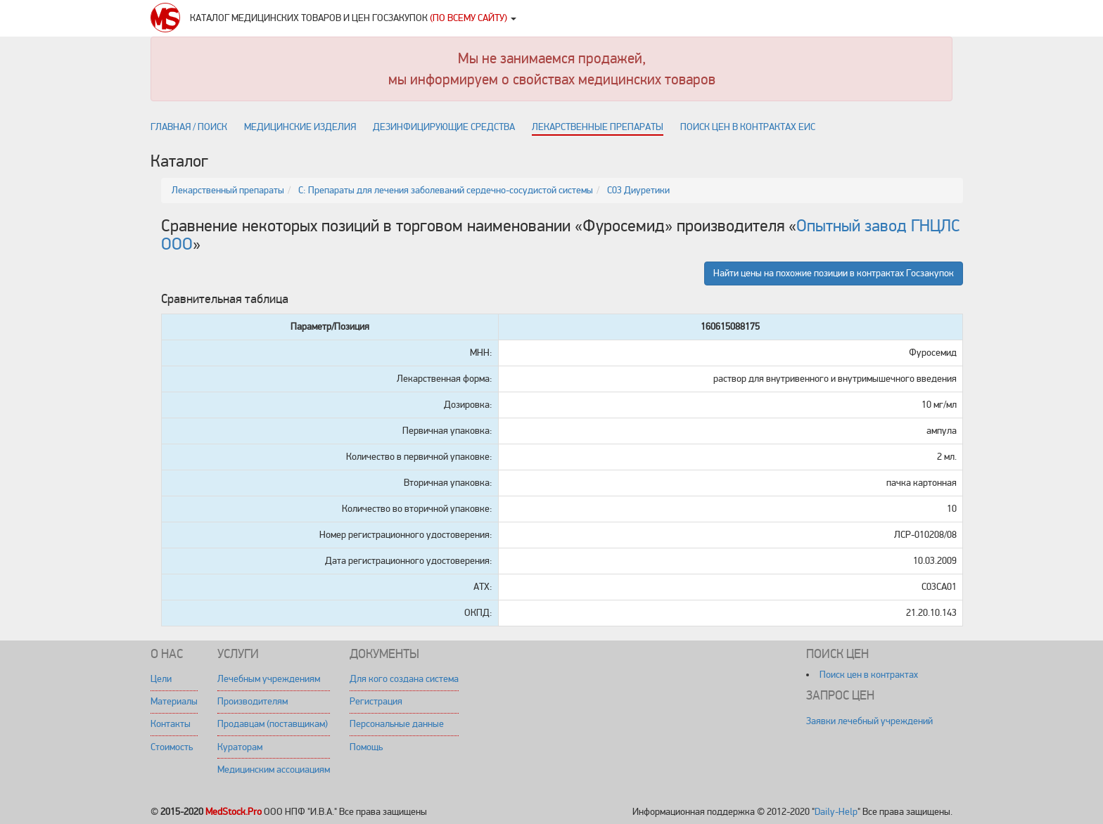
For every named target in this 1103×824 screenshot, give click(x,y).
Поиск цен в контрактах (869, 675)
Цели (161, 679)
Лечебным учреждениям (268, 679)
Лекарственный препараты (228, 190)
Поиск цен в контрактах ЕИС (747, 127)
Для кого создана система (404, 679)
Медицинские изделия (300, 127)
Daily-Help (836, 812)
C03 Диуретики (638, 190)
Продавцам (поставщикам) (272, 724)
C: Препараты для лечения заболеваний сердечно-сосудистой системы (445, 190)
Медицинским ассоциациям (273, 769)
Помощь (366, 747)
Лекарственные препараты (597, 127)
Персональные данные (397, 724)
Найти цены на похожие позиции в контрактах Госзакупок (833, 273)
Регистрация (376, 701)
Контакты (171, 724)
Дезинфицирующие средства (444, 127)
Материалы (174, 701)
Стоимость (172, 747)
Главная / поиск (189, 127)
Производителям (252, 701)
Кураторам (239, 747)
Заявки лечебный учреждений (869, 721)
